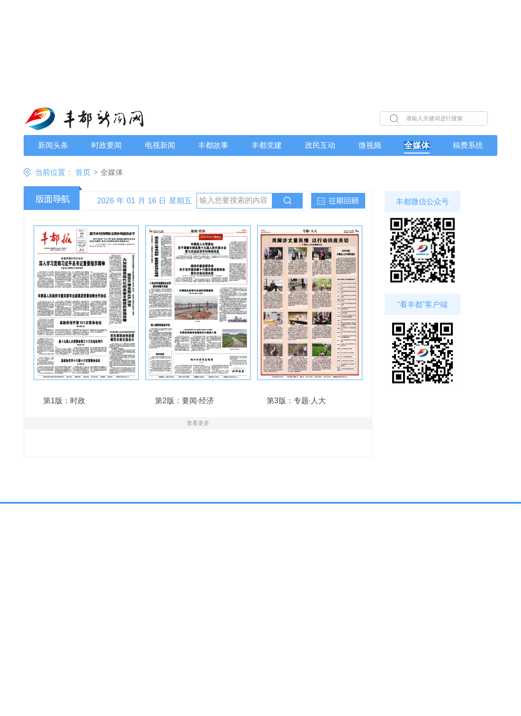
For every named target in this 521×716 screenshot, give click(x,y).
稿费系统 (468, 145)
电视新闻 (160, 145)
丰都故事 (213, 145)
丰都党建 (267, 145)
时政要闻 (106, 145)
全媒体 (417, 145)
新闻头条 (53, 145)
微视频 (370, 145)
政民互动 (320, 145)
